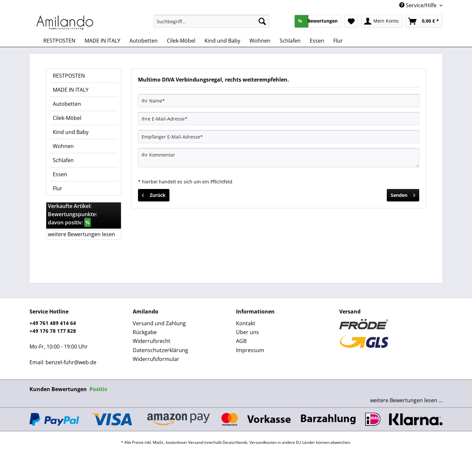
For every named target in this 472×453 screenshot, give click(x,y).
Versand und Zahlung (159, 323)
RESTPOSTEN (69, 75)
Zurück (154, 194)
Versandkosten (263, 442)
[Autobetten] (143, 40)
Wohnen (63, 146)
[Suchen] (262, 21)
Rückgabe (145, 332)
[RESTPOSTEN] (59, 40)
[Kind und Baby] (222, 40)
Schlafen (63, 160)
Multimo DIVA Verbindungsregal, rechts (189, 79)
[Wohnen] (260, 40)
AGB (241, 341)
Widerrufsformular (156, 359)
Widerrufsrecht (151, 341)
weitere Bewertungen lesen (81, 234)
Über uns (247, 332)
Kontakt (245, 323)
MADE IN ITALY (70, 89)
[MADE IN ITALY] (102, 40)
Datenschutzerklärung (160, 350)
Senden (403, 194)
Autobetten (67, 103)
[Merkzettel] (351, 21)
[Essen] (317, 40)
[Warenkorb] (423, 21)
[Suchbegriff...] (211, 21)
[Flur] (338, 40)
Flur (57, 188)
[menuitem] (211, 24)
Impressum (250, 350)
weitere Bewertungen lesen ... (406, 400)
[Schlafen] (290, 40)
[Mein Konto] (381, 21)
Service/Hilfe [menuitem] (418, 5)
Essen (60, 174)
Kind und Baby (70, 132)
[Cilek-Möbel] (181, 40)
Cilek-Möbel (67, 118)
